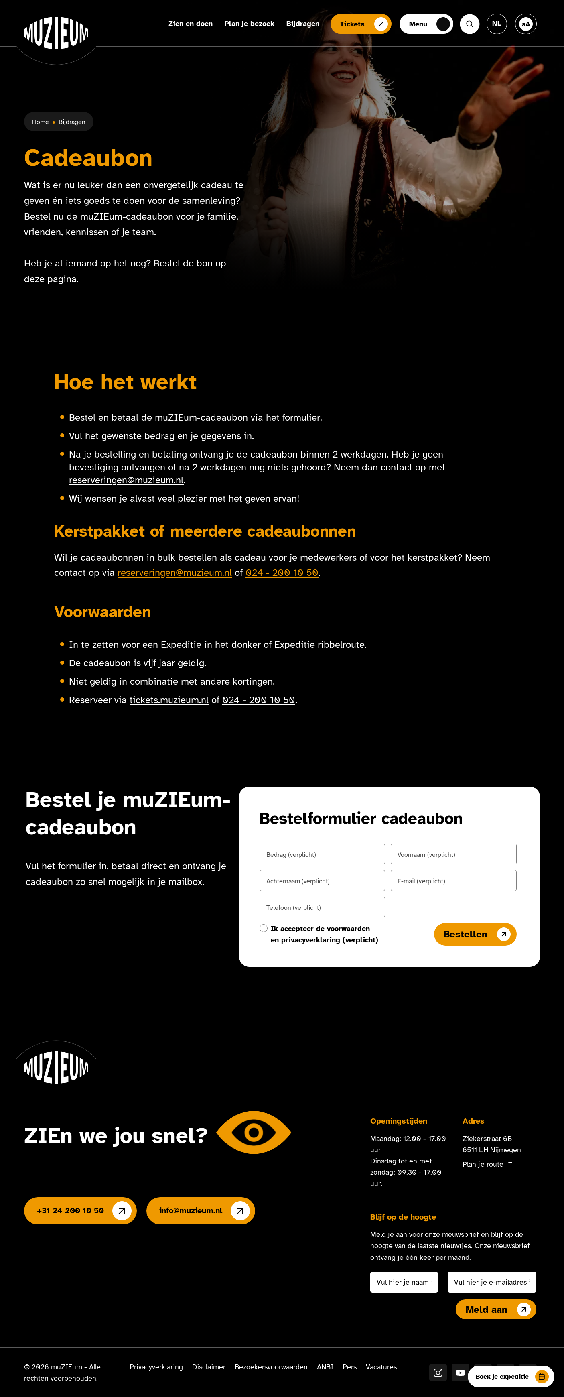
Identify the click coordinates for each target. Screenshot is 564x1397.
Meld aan (498, 1309)
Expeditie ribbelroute (319, 645)
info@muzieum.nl (204, 1210)
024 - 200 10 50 (282, 573)
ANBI (325, 1366)
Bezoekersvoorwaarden (271, 1366)
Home (40, 122)
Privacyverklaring (156, 1366)
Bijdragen (302, 23)
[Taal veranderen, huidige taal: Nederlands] (496, 23)
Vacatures (381, 1366)
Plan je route (487, 1164)
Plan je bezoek (249, 23)
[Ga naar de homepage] (56, 33)
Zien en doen (190, 23)
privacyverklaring (310, 939)
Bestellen (477, 934)
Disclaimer (208, 1366)
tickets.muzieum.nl (169, 700)
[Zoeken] (470, 24)
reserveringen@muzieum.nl (126, 480)
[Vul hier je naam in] (404, 1282)
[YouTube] (460, 1372)
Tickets (363, 24)
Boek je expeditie (512, 1376)
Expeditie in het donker (211, 645)
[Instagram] (438, 1372)
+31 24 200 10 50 (84, 1210)
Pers (350, 1366)
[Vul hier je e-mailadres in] (492, 1282)
